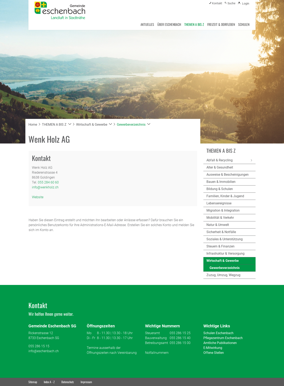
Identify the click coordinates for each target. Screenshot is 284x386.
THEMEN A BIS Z (194, 24)
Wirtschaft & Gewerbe (222, 261)
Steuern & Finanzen (220, 246)
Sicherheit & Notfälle (221, 232)
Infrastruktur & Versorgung (225, 253)
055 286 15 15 (38, 346)
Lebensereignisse (218, 203)
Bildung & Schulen (219, 189)
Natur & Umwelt (217, 225)
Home (32, 124)
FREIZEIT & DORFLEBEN (221, 24)
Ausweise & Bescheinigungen (227, 174)
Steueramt (152, 333)
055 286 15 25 (180, 333)
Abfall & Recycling (219, 160)
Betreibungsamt (156, 343)
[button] (56, 124)
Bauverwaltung (156, 338)
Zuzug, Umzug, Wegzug (223, 275)
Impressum (86, 382)
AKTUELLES (147, 24)
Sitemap (32, 382)
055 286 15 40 (180, 338)
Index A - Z (49, 382)
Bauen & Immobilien (221, 182)
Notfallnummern (157, 353)
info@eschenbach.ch (43, 351)
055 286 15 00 (180, 343)
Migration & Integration (223, 210)
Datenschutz (67, 382)
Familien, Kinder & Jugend (225, 196)
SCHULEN (243, 24)
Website (39, 197)
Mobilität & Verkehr (220, 218)
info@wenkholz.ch (45, 187)
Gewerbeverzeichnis (225, 269)
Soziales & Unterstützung (224, 239)
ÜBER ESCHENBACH (169, 24)
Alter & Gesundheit (219, 167)
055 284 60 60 (48, 182)
